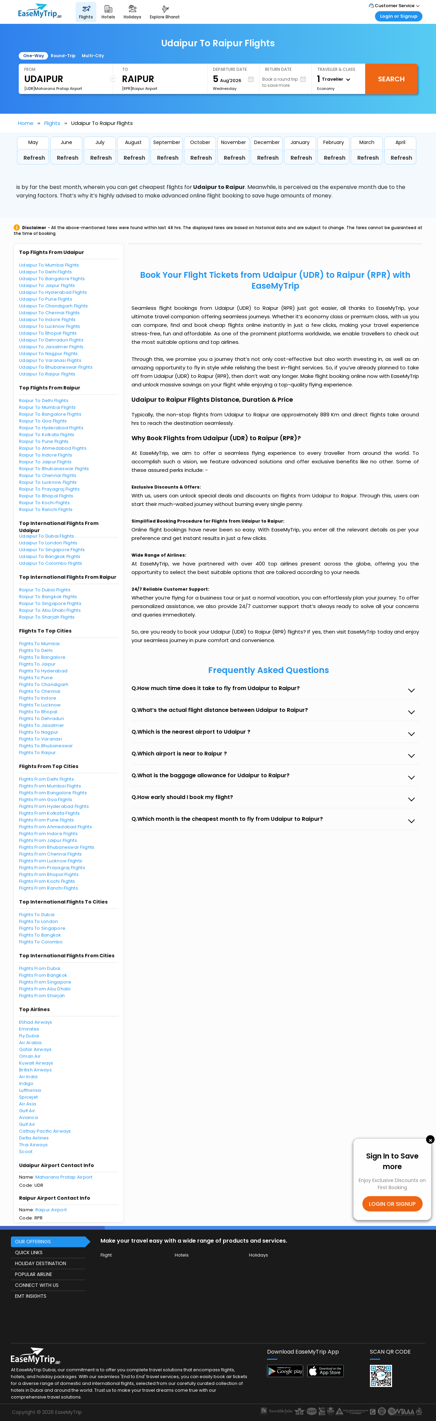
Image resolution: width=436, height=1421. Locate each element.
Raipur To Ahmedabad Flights (53, 448)
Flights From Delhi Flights (46, 779)
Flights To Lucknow (40, 705)
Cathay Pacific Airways (45, 1131)
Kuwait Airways (36, 1063)
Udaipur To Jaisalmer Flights (51, 347)
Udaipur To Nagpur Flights (48, 353)
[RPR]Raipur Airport (139, 88)
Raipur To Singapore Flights (50, 603)
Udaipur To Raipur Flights (47, 374)
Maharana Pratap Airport (64, 1177)
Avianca (28, 1117)
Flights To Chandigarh (43, 684)
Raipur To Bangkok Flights (48, 596)
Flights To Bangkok (40, 935)
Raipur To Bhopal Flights (46, 496)
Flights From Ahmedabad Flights (55, 827)
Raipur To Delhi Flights (43, 400)
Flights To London (38, 921)
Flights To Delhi (35, 650)
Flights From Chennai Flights (50, 854)
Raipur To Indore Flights (45, 455)
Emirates (29, 1029)
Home (25, 123)
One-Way (33, 56)
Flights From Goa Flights (45, 799)
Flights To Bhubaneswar (46, 746)
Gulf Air (27, 1110)
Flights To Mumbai (39, 643)
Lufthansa (30, 1090)
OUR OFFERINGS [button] (33, 1241)
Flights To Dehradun (41, 718)
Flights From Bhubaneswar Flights (56, 847)
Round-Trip (63, 56)
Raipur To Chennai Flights (48, 475)
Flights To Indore (37, 698)
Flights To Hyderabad (43, 671)
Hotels (182, 1255)
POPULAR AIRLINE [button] (33, 1274)
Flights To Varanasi (40, 739)
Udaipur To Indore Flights (47, 319)
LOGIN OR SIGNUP (392, 1204)
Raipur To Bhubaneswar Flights (54, 468)
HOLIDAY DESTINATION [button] (40, 1263)
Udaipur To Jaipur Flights (47, 285)
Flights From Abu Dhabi (45, 989)
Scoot (25, 1151)
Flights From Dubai (40, 968)
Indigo (26, 1083)
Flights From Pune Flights (46, 820)
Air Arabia (30, 1042)
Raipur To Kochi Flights (44, 502)
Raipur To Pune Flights (44, 441)
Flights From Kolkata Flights (49, 813)
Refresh (34, 158)
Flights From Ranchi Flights (48, 888)
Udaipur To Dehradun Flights (51, 340)
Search (391, 79)
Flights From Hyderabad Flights (54, 806)
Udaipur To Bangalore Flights (52, 278)
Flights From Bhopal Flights (49, 874)
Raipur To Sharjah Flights (47, 617)
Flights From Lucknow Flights (50, 861)
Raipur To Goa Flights (43, 421)
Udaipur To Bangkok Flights (50, 556)
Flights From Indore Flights (48, 833)
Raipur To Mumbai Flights (47, 407)
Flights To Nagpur (38, 732)
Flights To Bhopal (38, 711)
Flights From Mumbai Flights (50, 786)
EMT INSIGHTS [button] (30, 1296)
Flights (52, 123)
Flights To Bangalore (42, 657)
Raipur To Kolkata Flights (47, 434)
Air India (28, 1076)
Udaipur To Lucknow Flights (49, 326)
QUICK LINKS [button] (29, 1252)
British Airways (35, 1070)
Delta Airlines (34, 1138)
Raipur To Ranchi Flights (46, 509)
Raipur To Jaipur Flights (45, 462)
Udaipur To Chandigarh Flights (53, 306)
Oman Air (30, 1056)
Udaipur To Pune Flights (45, 299)
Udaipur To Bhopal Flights (48, 333)
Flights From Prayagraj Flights (52, 867)
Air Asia (27, 1104)
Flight (106, 1255)
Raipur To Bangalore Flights (50, 414)
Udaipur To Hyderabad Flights (53, 292)
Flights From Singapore (45, 982)
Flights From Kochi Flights (47, 881)
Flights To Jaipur (37, 664)
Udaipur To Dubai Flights (46, 536)
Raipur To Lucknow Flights (48, 482)
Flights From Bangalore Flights (53, 792)
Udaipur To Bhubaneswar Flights (56, 367)
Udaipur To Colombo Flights (50, 563)
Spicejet (28, 1097)
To (125, 69)
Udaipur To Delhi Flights (45, 272)
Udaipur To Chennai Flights (49, 312)
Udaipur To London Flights (48, 543)
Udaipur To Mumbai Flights (49, 265)
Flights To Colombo (41, 942)
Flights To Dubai (36, 914)
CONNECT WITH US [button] (37, 1285)
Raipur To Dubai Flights (45, 590)
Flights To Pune (36, 677)
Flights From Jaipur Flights (48, 840)
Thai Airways (33, 1144)
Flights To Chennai (40, 691)
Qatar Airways (35, 1049)
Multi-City (93, 56)
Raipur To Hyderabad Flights (51, 428)
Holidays (258, 1255)
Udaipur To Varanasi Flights (50, 360)
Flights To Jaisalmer (41, 725)
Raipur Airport (51, 1210)
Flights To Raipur (37, 752)
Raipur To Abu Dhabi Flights (50, 610)
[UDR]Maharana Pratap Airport (53, 88)
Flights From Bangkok (43, 975)
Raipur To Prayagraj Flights (49, 489)
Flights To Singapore (42, 928)
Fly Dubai (29, 1036)
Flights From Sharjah (42, 995)
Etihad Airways (35, 1022)
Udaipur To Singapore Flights (52, 549)
